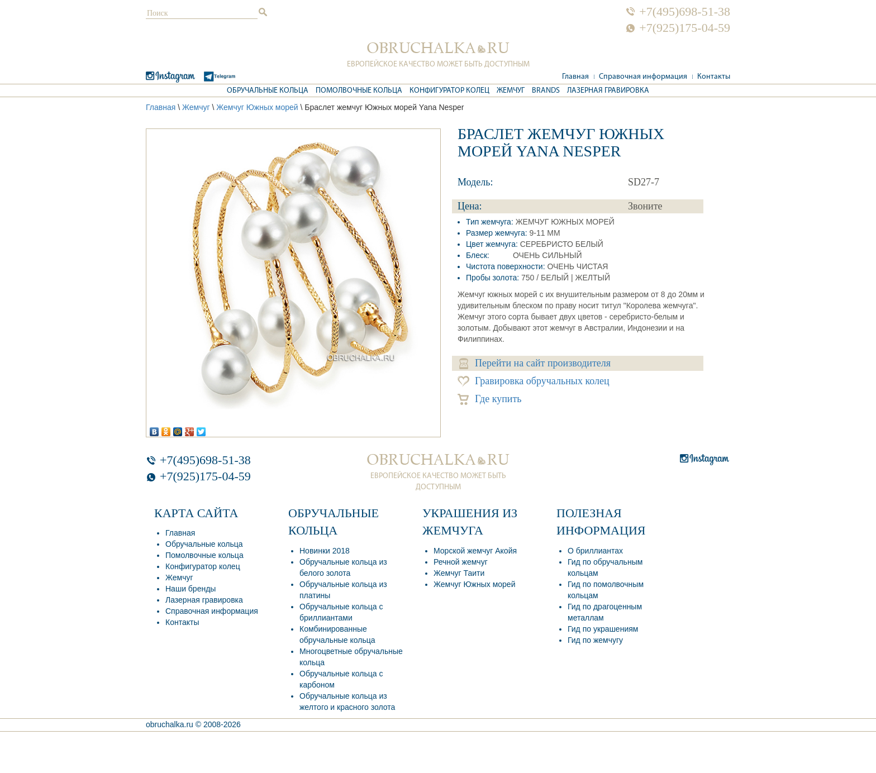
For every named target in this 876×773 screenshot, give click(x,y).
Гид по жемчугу (595, 640)
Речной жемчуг (461, 561)
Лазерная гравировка (608, 91)
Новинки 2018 (324, 550)
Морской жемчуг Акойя (475, 550)
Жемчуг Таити (459, 573)
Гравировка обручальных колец (534, 381)
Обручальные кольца (267, 91)
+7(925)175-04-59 (684, 28)
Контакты (713, 77)
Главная (575, 77)
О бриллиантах (595, 550)
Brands (546, 91)
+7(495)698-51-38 (684, 12)
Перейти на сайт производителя (535, 363)
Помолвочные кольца (359, 91)
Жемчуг (511, 91)
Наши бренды (190, 588)
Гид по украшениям (603, 628)
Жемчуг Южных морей (257, 107)
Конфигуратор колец (449, 91)
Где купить (490, 399)
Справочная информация (643, 77)
